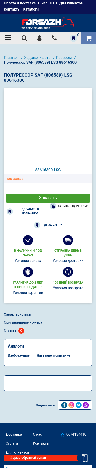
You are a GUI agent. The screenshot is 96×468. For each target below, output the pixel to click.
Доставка (14, 434)
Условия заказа (28, 261)
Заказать (48, 197)
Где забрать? (48, 225)
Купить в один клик (69, 206)
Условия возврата (68, 288)
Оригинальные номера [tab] (23, 322)
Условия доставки (67, 261)
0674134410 (76, 434)
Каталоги (31, 9)
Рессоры (64, 57)
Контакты (12, 9)
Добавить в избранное (23, 211)
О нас (37, 434)
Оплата (12, 443)
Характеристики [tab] (17, 314)
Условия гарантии (28, 293)
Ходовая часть (37, 57)
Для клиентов (17, 452)
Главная (11, 57)
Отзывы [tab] (14, 331)
